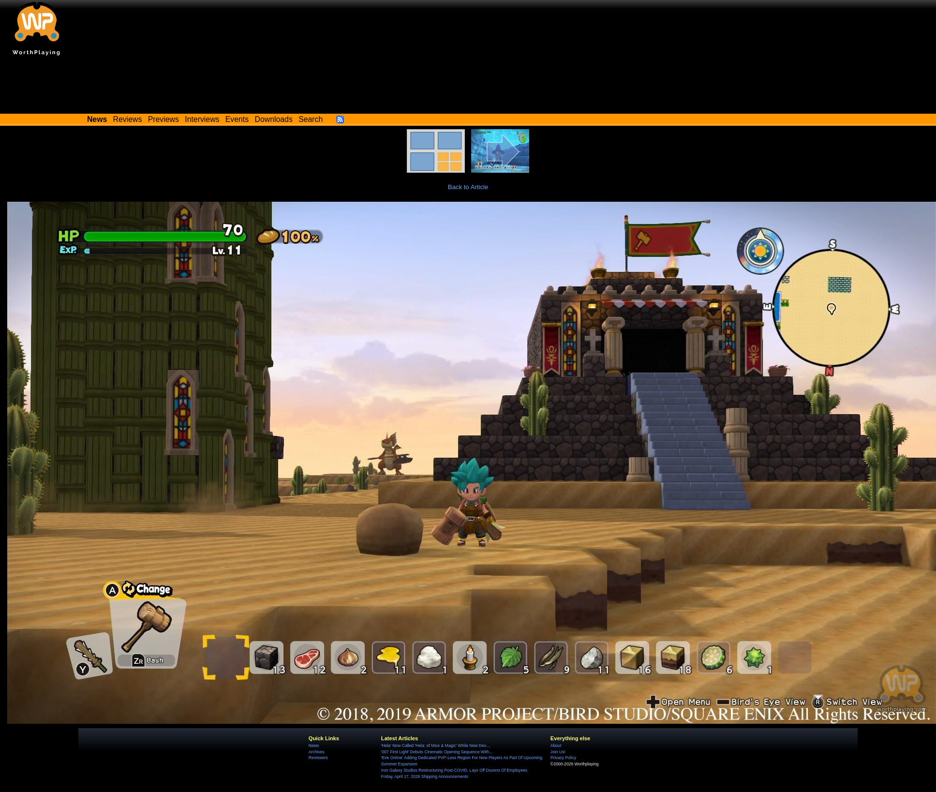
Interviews (202, 119)
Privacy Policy (563, 757)
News (314, 745)
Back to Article (468, 187)
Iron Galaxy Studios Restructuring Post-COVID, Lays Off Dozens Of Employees (454, 770)
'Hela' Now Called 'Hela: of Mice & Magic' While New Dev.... (435, 745)
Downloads (274, 119)
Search (310, 119)
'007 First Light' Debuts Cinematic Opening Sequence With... (436, 751)
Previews (163, 119)
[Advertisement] (468, 87)
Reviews (127, 119)
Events (237, 119)
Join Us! (557, 751)
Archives (317, 751)
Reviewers (318, 757)
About (555, 745)
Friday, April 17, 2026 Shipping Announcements (424, 776)
